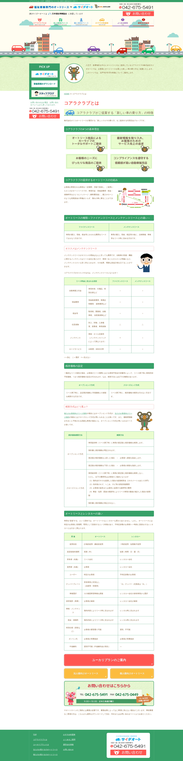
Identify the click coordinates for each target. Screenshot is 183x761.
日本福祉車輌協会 (59, 14)
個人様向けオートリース (132, 673)
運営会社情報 (68, 745)
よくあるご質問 (69, 740)
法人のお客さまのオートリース (45, 750)
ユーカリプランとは (41, 745)
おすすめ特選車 (69, 735)
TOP (35, 735)
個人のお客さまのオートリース (45, 755)
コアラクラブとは (40, 740)
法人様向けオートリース (85, 673)
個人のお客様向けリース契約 (75, 413)
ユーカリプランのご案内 (109, 660)
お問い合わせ (68, 750)
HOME (66, 94)
